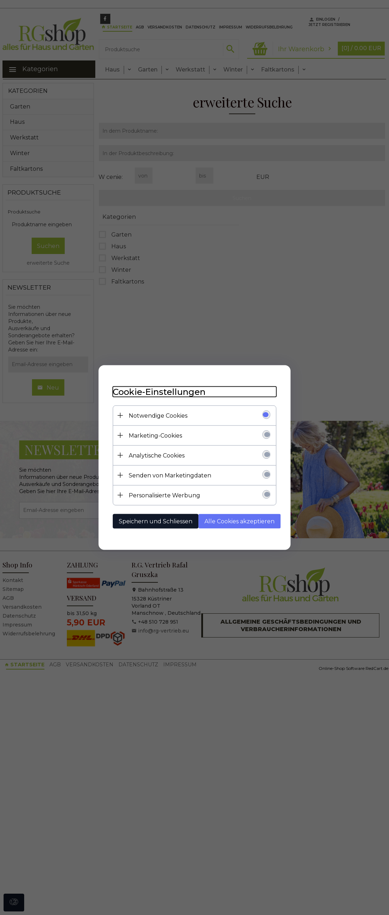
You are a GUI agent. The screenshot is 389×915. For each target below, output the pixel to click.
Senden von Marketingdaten (170, 475)
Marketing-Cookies (155, 435)
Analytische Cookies (157, 455)
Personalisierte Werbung (164, 495)
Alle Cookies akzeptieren (239, 521)
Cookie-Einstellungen (159, 392)
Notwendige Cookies (158, 415)
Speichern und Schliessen (155, 521)
